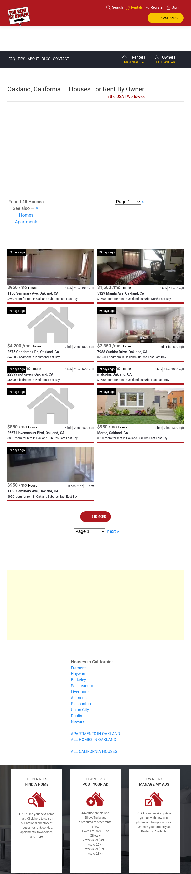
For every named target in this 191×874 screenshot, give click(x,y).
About (33, 34)
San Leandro (82, 660)
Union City (80, 684)
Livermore (80, 666)
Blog (46, 34)
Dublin (76, 690)
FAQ (12, 34)
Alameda (79, 672)
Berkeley (78, 654)
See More (95, 491)
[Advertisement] (95, 116)
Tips (21, 34)
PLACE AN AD (165, 18)
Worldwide (136, 71)
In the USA (114, 71)
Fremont (78, 642)
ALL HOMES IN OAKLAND (93, 714)
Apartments (27, 196)
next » (113, 506)
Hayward (79, 648)
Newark (77, 696)
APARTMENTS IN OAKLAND (95, 708)
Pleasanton (81, 678)
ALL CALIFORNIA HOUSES (94, 726)
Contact (61, 34)
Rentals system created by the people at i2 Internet (144, 857)
